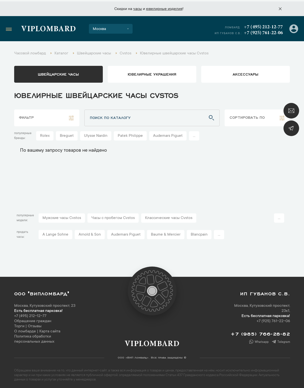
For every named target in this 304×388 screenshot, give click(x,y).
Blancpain (199, 233)
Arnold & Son (90, 233)
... (194, 134)
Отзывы (35, 325)
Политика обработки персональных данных (34, 338)
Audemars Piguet (168, 134)
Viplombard (48, 28)
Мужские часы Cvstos (61, 217)
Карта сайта (49, 330)
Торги (19, 325)
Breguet (67, 134)
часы (137, 7)
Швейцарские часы (58, 72)
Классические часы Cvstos (168, 217)
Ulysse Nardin (95, 134)
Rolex (45, 134)
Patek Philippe (130, 134)
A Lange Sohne (55, 233)
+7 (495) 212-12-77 (263, 25)
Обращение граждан (32, 320)
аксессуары (245, 72)
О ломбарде (25, 330)
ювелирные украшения (152, 72)
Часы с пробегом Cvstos (113, 217)
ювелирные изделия (164, 7)
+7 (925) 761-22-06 (263, 31)
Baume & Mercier (165, 233)
